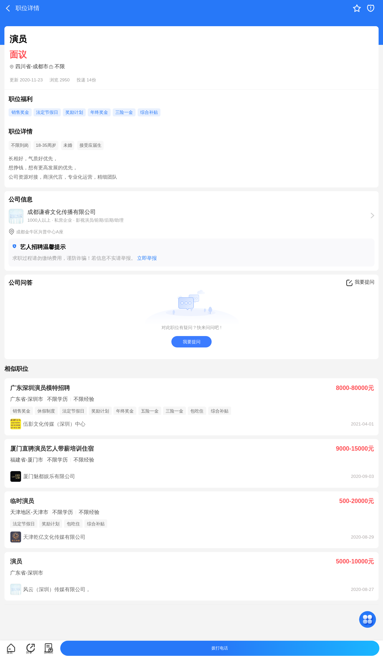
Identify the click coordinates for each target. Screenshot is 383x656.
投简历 (48, 652)
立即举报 (147, 258)
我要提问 (191, 341)
